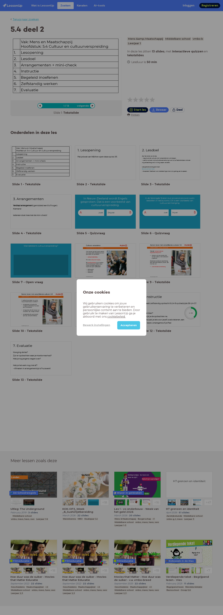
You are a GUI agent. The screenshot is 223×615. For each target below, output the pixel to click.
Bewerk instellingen (96, 325)
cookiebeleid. (116, 316)
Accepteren (129, 325)
